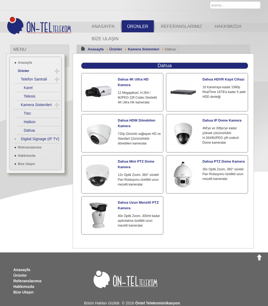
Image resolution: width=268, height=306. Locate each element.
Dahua (164, 65)
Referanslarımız (181, 26)
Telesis (29, 96)
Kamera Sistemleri (143, 49)
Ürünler (137, 26)
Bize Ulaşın (105, 38)
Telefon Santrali (34, 79)
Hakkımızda (228, 26)
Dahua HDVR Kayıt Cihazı (223, 79)
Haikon (29, 122)
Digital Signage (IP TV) (40, 139)
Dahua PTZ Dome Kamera (223, 161)
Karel (28, 88)
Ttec (27, 113)
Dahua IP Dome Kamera (221, 120)
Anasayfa (103, 26)
